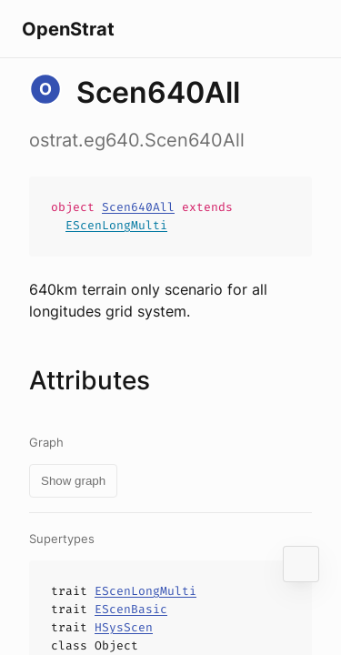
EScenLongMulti (116, 225)
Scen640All (138, 207)
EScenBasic (131, 609)
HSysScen (124, 627)
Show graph (73, 481)
